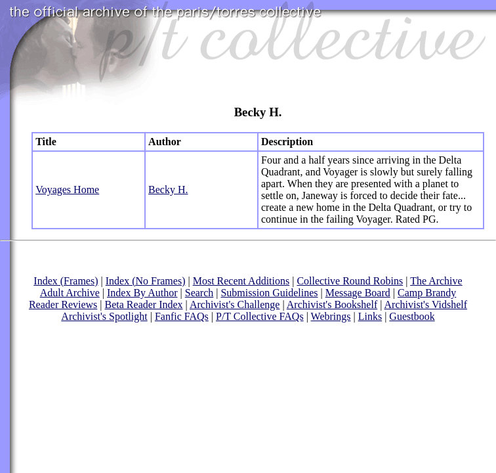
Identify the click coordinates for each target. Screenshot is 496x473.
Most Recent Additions (241, 280)
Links (370, 316)
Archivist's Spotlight (104, 316)
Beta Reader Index (144, 304)
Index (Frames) (65, 280)
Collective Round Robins (350, 280)
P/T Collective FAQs (260, 316)
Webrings (331, 316)
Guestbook (411, 316)
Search (199, 292)
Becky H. (168, 189)
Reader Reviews (63, 304)
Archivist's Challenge (235, 304)
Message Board (357, 292)
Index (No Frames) (146, 280)
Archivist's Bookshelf (332, 304)
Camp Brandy (427, 292)
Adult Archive (70, 292)
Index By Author (142, 292)
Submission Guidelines (269, 292)
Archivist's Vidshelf (426, 304)
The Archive (436, 280)
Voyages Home (67, 189)
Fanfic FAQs (182, 316)
